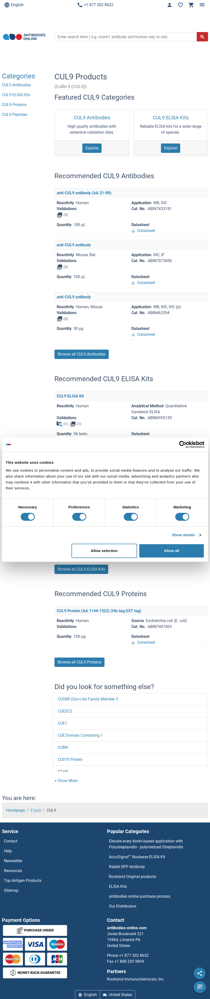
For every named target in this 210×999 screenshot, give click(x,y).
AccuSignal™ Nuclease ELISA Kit (137, 857)
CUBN (63, 747)
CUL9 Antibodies (92, 118)
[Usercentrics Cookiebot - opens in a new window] (182, 444)
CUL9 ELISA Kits (171, 118)
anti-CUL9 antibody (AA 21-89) (84, 193)
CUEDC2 (65, 711)
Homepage (15, 810)
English (14, 5)
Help (8, 851)
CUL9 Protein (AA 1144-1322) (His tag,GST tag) (99, 610)
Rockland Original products (132, 876)
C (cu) (36, 810)
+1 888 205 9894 (129, 961)
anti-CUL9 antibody (74, 245)
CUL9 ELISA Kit (70, 396)
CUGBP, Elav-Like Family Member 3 (88, 699)
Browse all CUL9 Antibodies (81, 354)
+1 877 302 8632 (95, 5)
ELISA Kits (118, 886)
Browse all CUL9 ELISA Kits (81, 569)
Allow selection (104, 551)
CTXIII (63, 771)
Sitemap (11, 890)
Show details (183, 535)
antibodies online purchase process (139, 896)
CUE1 (62, 723)
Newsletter (13, 860)
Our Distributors (122, 906)
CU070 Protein (70, 759)
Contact (11, 841)
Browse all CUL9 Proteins (79, 662)
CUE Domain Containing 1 (80, 735)
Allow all (171, 551)
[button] (65, 780)
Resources (13, 870)
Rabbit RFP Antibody (127, 866)
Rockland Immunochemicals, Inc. (135, 979)
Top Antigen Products (22, 880)
